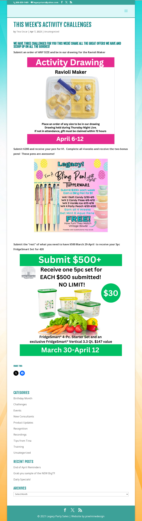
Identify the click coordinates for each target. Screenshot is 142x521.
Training (18, 446)
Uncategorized (51, 31)
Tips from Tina (22, 440)
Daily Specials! (22, 479)
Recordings (20, 434)
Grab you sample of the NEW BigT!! (34, 473)
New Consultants (23, 416)
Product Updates (23, 422)
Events (17, 410)
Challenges (20, 404)
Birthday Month (22, 398)
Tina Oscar (22, 31)
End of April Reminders (27, 467)
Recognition (20, 428)
